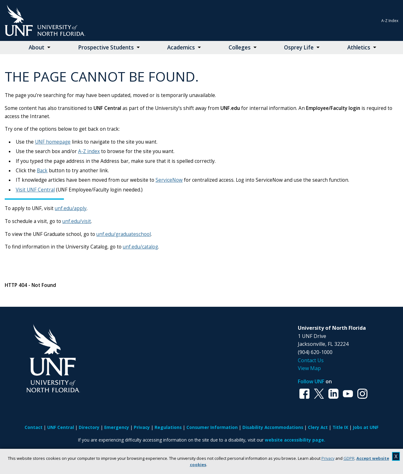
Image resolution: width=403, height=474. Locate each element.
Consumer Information (212, 427)
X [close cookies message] (395, 456)
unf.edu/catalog (140, 246)
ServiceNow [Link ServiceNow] (169, 180)
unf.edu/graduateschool (123, 234)
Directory (89, 427)
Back (42, 170)
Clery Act (318, 427)
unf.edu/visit (76, 221)
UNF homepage (53, 142)
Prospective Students (106, 47)
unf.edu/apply (71, 208)
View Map (309, 368)
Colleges (240, 47)
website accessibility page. (295, 440)
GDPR (349, 458)
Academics (181, 47)
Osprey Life (299, 47)
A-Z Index (389, 20)
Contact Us (311, 360)
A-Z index (89, 151)
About (36, 47)
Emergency (116, 427)
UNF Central (60, 427)
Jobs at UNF (365, 427)
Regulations (168, 427)
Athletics (358, 47)
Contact (34, 427)
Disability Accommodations (272, 427)
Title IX (340, 427)
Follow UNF (311, 381)
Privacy (327, 458)
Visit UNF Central (35, 189)
